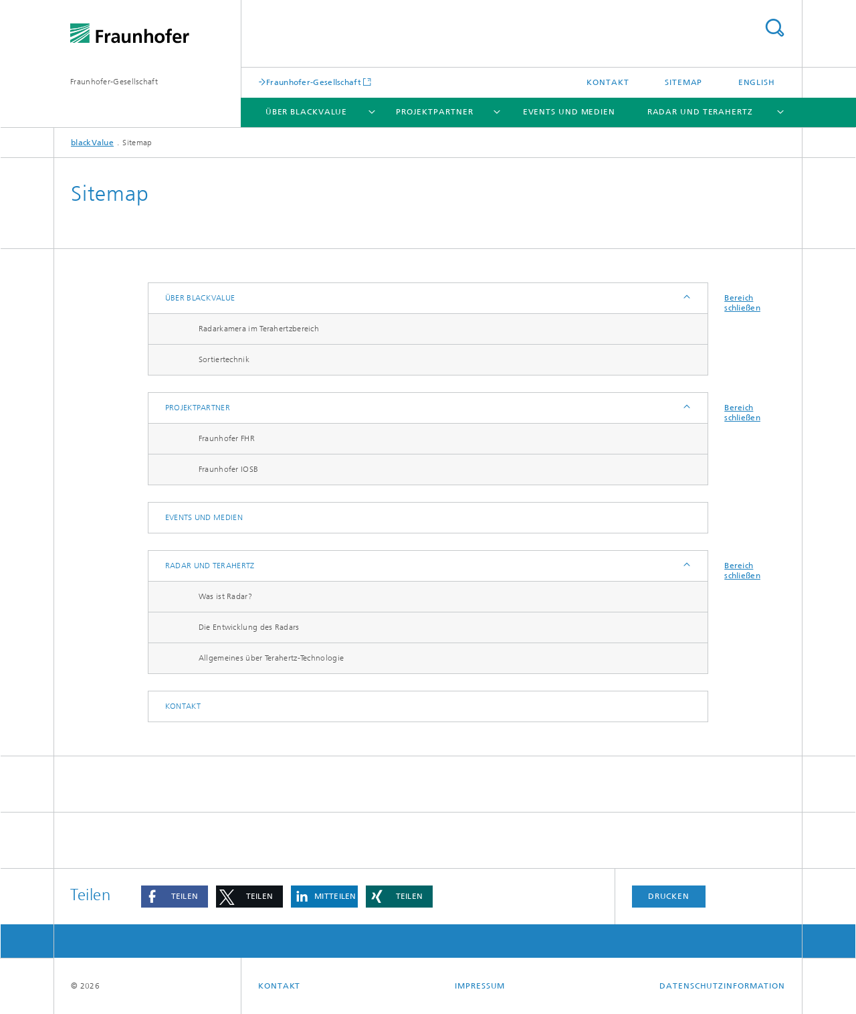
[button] (174, 896)
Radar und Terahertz (700, 111)
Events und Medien (569, 111)
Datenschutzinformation (722, 986)
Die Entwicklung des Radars (249, 627)
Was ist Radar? (225, 596)
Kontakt (607, 82)
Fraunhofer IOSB (229, 469)
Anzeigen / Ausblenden (686, 298)
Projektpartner (434, 111)
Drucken (668, 896)
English (756, 82)
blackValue (92, 142)
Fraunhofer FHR (227, 438)
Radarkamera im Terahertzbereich (259, 328)
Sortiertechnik (224, 359)
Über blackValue (306, 111)
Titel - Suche (774, 28)
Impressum (480, 986)
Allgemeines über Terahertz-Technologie (271, 658)
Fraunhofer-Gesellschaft (114, 81)
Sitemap (683, 82)
